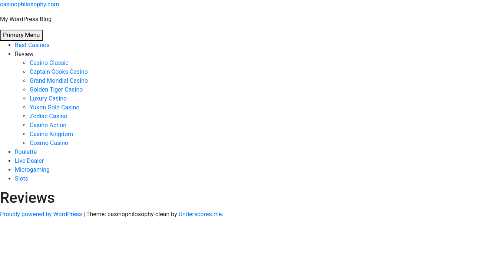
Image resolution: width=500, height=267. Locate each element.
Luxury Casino (48, 98)
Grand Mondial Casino (59, 80)
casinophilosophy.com (29, 4)
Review (24, 53)
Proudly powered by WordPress (41, 214)
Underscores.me (200, 214)
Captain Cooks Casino (59, 71)
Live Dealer (29, 160)
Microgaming (32, 169)
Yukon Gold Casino (54, 107)
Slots (21, 178)
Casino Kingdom (51, 134)
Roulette (26, 151)
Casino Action (48, 125)
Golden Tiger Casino (56, 89)
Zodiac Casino (48, 116)
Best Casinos (32, 45)
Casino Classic (49, 62)
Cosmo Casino (49, 142)
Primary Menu (21, 35)
